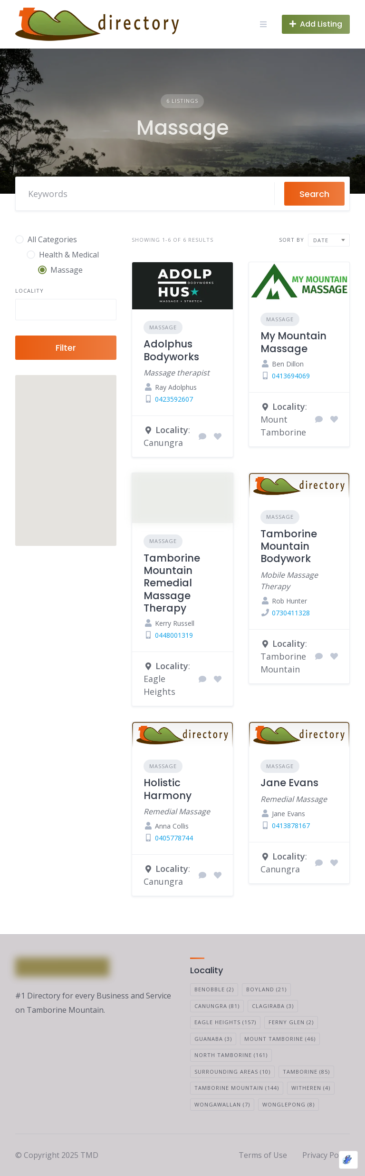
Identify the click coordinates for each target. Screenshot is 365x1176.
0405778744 (174, 837)
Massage (163, 327)
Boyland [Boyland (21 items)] (266, 989)
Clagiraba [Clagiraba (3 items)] (273, 1005)
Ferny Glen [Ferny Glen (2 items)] (291, 1022)
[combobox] (65, 309)
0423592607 (174, 399)
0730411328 (291, 612)
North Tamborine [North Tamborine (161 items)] (231, 1054)
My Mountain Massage (293, 342)
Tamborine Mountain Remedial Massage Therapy (172, 583)
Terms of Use (263, 1155)
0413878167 (291, 825)
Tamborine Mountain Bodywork (288, 546)
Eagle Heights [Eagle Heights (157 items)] (225, 1022)
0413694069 (291, 375)
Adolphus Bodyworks (171, 350)
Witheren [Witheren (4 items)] (310, 1087)
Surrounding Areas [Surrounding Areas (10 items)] (232, 1071)
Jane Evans (289, 783)
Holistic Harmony (168, 789)
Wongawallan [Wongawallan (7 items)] (222, 1104)
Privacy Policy (326, 1155)
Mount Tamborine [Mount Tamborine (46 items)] (280, 1038)
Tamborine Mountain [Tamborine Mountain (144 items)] (236, 1087)
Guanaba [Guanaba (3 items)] (213, 1038)
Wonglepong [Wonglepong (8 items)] (288, 1104)
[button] (52, 496)
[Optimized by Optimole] (348, 1160)
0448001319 (174, 635)
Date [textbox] (320, 240)
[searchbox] (26, 310)
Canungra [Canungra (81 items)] (217, 1005)
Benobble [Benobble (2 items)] (214, 989)
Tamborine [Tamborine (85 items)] (306, 1071)
